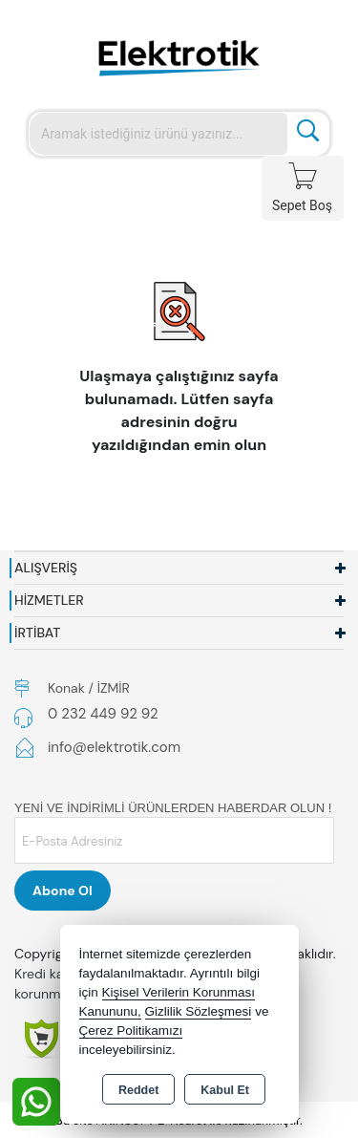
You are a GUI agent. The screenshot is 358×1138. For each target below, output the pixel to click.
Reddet (138, 1090)
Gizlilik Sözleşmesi (198, 1011)
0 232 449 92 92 (103, 713)
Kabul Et (224, 1090)
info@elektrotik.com (114, 747)
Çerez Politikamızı (131, 1030)
